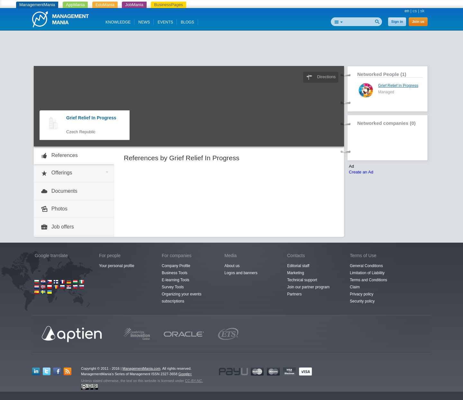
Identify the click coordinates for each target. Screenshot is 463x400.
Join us (418, 21)
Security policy (362, 301)
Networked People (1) (381, 74)
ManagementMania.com (141, 368)
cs (415, 10)
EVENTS (165, 22)
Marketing (295, 273)
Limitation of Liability (367, 273)
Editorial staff (298, 266)
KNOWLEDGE (118, 22)
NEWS (144, 22)
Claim (355, 287)
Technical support (302, 280)
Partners (294, 294)
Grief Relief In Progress (91, 117)
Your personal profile (116, 266)
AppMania (75, 4)
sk (422, 10)
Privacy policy (361, 294)
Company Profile (176, 266)
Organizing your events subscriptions (181, 297)
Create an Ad (361, 172)
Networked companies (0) (386, 123)
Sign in (397, 21)
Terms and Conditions (368, 280)
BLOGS (187, 22)
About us (232, 266)
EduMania (104, 4)
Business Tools (174, 273)
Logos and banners (241, 273)
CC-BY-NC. (194, 381)
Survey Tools (173, 287)
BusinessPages (168, 4)
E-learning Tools (175, 280)
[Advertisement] (231, 49)
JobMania (134, 4)
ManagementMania (37, 4)
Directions (326, 76)
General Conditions (366, 266)
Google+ (185, 374)
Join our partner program (308, 287)
